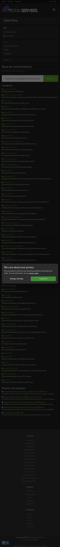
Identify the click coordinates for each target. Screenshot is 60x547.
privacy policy (34, 273)
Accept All (43, 279)
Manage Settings (16, 279)
